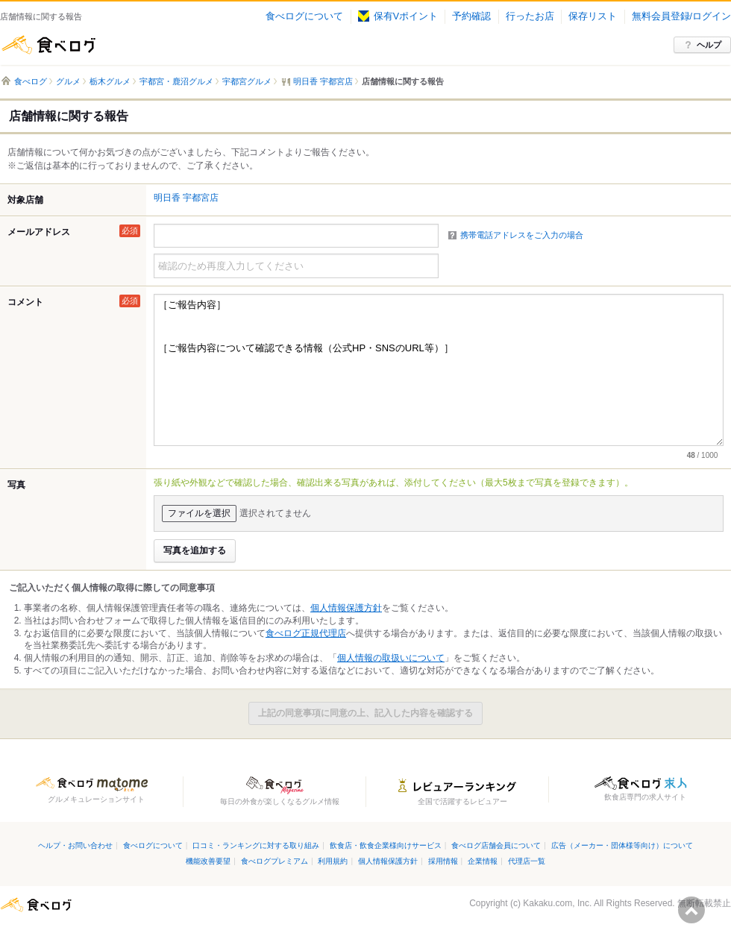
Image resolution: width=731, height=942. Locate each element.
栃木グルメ (110, 81)
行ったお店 (530, 16)
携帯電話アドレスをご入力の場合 (521, 234)
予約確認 (471, 16)
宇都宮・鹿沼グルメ (176, 81)
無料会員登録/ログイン (681, 16)
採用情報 (443, 861)
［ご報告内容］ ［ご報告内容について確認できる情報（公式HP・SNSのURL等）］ (439, 370)
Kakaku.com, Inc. (557, 903)
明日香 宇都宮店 (186, 197)
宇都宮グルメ (247, 81)
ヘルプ (709, 44)
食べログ (48, 44)
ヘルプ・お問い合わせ (75, 845)
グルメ (68, 81)
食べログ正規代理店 (306, 633)
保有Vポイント (398, 16)
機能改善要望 (208, 861)
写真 (16, 485)
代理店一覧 (526, 861)
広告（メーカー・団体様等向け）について (622, 845)
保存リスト (592, 16)
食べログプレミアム (274, 861)
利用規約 (333, 861)
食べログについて (304, 16)
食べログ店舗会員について (496, 845)
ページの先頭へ (691, 910)
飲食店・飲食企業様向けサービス (386, 845)
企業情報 (483, 861)
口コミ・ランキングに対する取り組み (255, 845)
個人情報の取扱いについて (391, 658)
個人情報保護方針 (346, 608)
